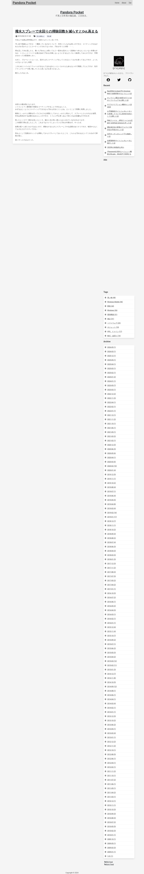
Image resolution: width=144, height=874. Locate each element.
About (124, 3)
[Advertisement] (119, 195)
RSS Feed (108, 862)
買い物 (49, 36)
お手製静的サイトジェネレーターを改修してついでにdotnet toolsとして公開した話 (118, 113)
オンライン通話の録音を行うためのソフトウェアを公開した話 (118, 99)
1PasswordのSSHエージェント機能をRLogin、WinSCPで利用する (118, 153)
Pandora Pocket (72, 12)
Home (117, 3)
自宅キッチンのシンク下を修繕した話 (118, 135)
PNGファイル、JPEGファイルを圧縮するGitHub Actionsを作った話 (119, 121)
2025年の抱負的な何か (114, 147)
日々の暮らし (40, 36)
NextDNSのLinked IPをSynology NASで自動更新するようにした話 (118, 92)
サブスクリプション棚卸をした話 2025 (118, 106)
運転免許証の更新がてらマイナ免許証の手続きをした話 (118, 128)
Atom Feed (109, 864)
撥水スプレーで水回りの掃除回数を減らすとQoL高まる (56, 31)
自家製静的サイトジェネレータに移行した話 (118, 142)
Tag (130, 3)
